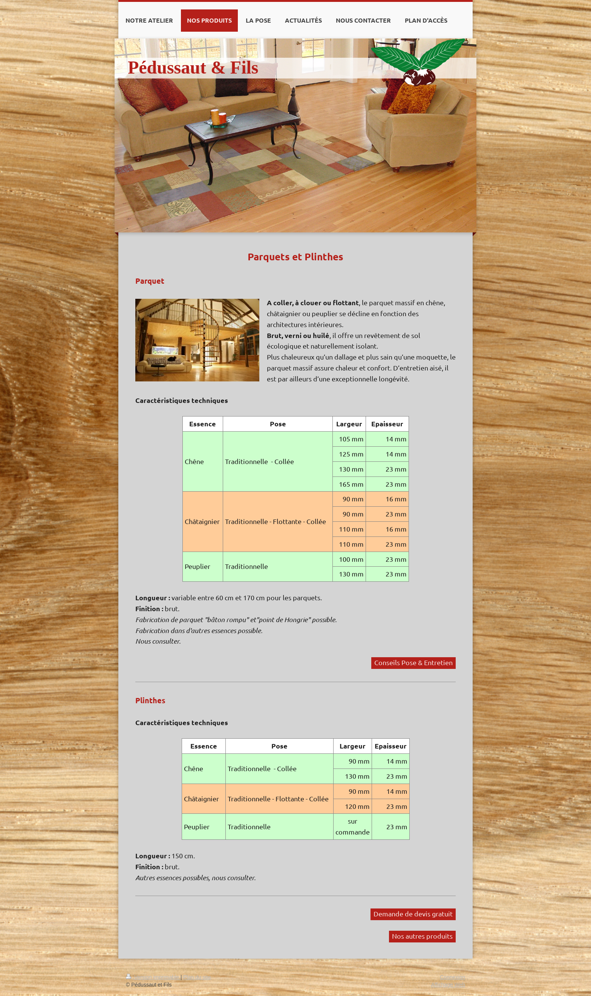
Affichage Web (448, 985)
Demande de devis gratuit (413, 914)
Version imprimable (153, 977)
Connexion (452, 977)
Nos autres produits (422, 936)
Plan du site (197, 977)
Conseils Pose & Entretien (413, 662)
